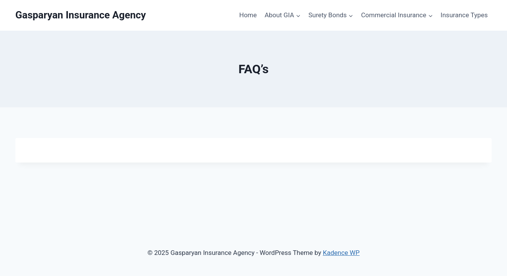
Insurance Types (464, 15)
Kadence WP (341, 252)
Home (248, 15)
